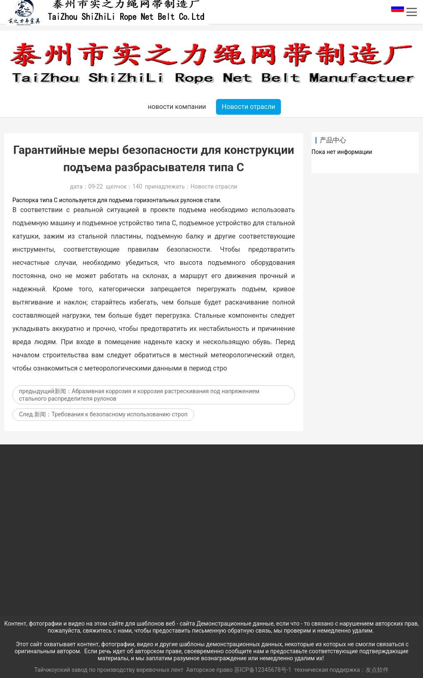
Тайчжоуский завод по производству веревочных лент (109, 669)
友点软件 (377, 669)
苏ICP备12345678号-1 (262, 669)
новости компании (177, 107)
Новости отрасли (248, 107)
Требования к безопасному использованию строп (120, 423)
